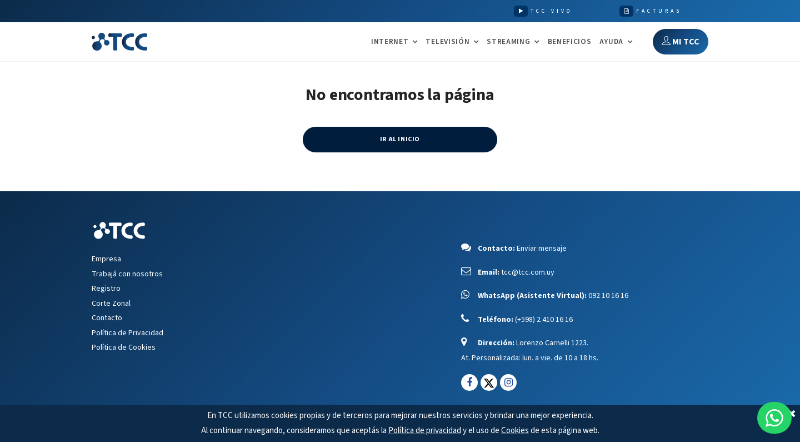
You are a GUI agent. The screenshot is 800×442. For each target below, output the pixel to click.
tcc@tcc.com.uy (527, 272)
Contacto (107, 318)
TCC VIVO (551, 11)
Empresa (106, 259)
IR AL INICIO (400, 139)
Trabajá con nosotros (127, 274)
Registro (106, 288)
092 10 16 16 (608, 295)
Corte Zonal (111, 303)
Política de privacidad (424, 430)
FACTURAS (659, 11)
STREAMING (508, 42)
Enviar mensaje (542, 248)
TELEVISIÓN (447, 42)
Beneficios (570, 41)
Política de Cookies (124, 347)
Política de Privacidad (127, 333)
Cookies (515, 430)
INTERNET (389, 42)
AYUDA (611, 42)
